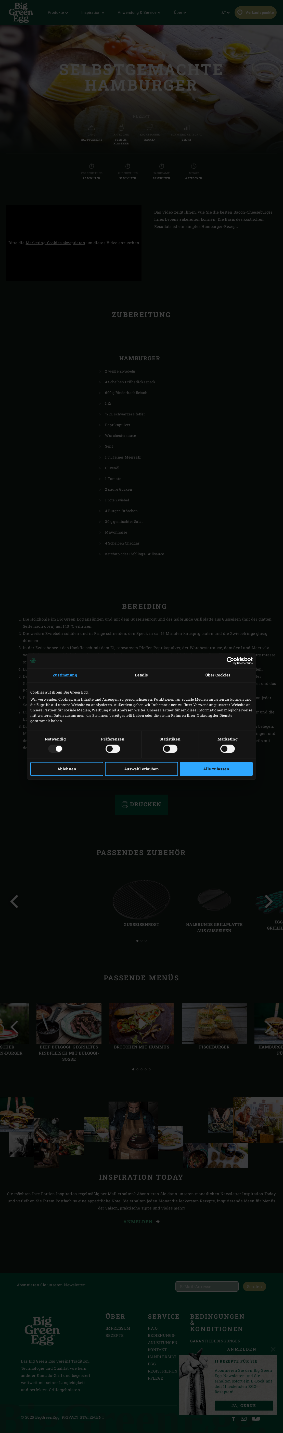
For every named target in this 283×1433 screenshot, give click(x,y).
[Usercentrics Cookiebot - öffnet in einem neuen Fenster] (230, 660)
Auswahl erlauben (141, 769)
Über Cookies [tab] (218, 674)
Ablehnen (66, 769)
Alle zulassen (216, 769)
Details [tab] (141, 674)
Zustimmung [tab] (65, 674)
